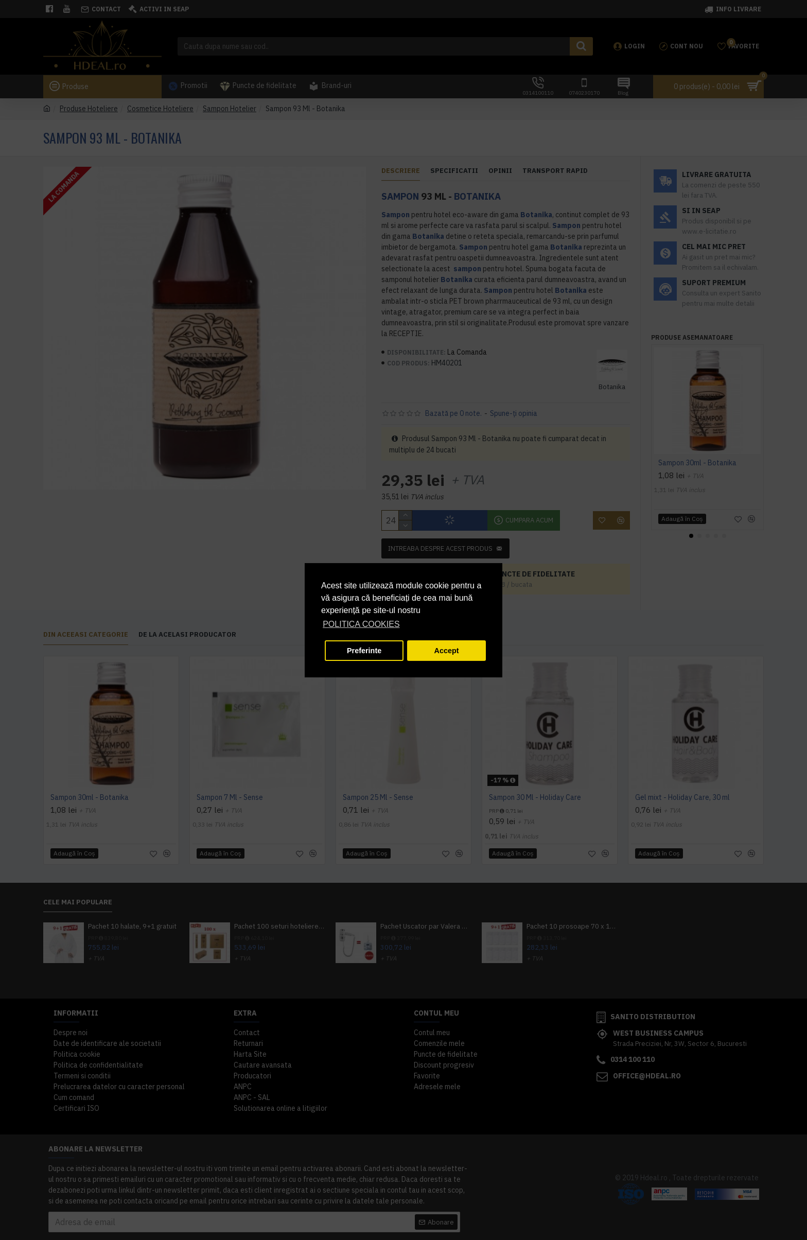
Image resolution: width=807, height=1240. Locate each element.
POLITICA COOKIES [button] (361, 624)
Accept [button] (446, 651)
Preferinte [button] (364, 651)
